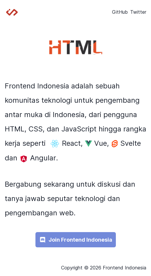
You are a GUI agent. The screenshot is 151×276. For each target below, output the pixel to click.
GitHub (120, 12)
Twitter (138, 12)
